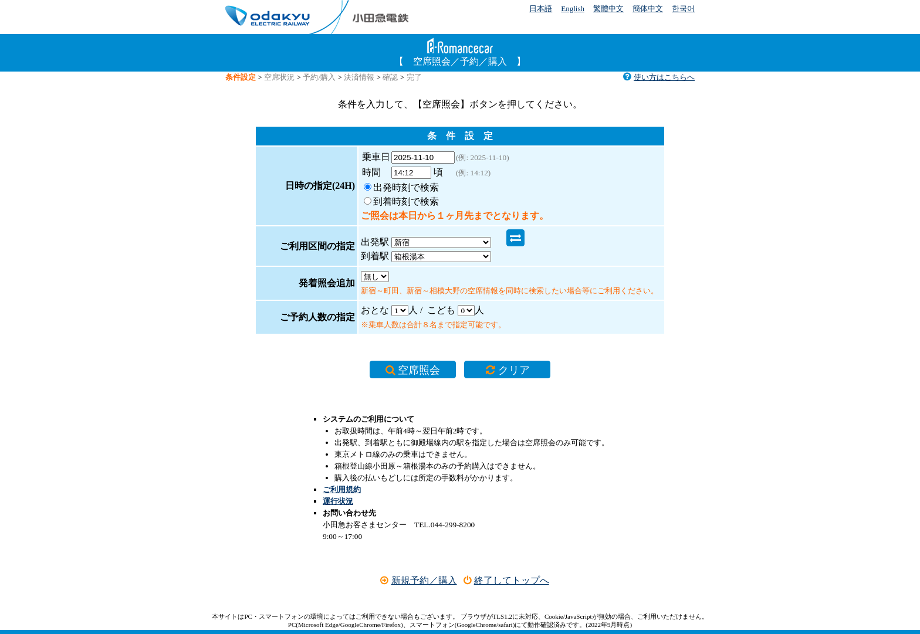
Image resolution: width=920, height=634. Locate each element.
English (572, 8)
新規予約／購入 (418, 568)
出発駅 (375, 238)
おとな (375, 292)
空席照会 (420, 354)
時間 (376, 172)
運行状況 (338, 488)
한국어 (683, 8)
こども (441, 292)
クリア (499, 354)
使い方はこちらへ (659, 77)
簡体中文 (647, 8)
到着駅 (529, 238)
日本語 (540, 8)
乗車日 (376, 157)
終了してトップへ (506, 568)
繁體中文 (608, 8)
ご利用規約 (342, 477)
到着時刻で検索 (406, 201)
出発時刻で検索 (406, 187)
